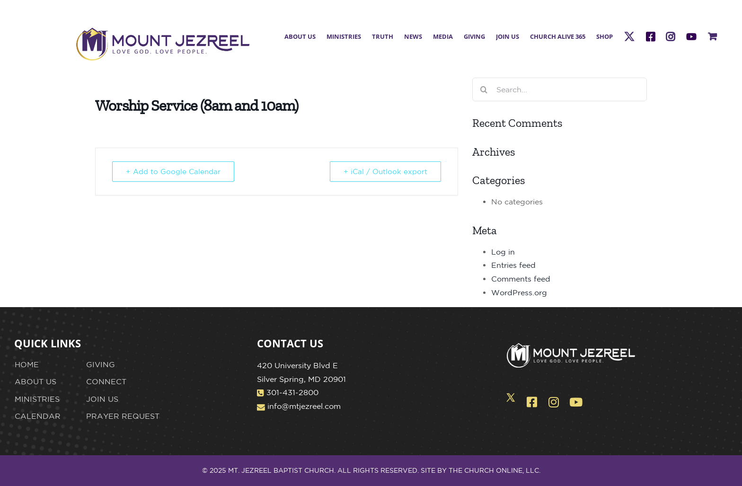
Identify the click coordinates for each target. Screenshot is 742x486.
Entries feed (513, 265)
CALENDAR (38, 416)
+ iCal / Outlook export (385, 172)
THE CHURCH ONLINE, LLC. (494, 470)
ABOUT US (35, 381)
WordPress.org (519, 292)
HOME (27, 364)
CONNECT (106, 381)
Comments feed (520, 278)
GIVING (100, 364)
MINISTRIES (37, 399)
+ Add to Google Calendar (173, 172)
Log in (503, 251)
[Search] (484, 89)
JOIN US (102, 399)
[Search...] (559, 89)
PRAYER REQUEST (122, 416)
